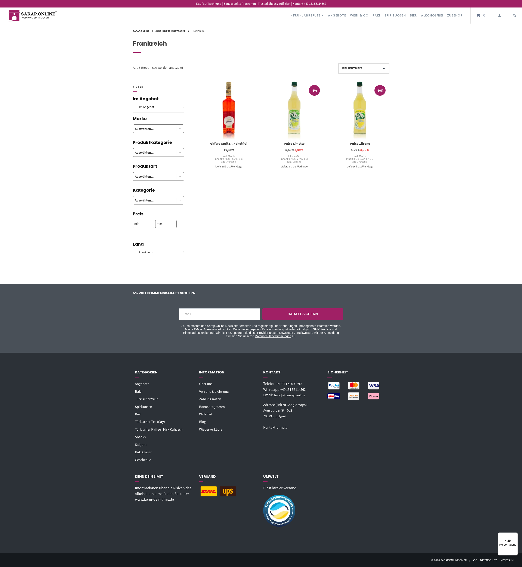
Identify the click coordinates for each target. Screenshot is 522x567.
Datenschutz (486, 559)
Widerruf (206, 414)
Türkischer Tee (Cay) (151, 421)
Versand (231, 161)
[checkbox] (158, 106)
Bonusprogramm (213, 406)
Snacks (140, 436)
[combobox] (151, 128)
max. (160, 223)
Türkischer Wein (148, 399)
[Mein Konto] (499, 15)
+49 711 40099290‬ (290, 383)
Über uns (206, 383)
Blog (203, 421)
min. (137, 223)
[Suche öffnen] (514, 15)
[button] (180, 128)
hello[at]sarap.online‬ (291, 395)
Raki (376, 15)
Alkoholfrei (432, 15)
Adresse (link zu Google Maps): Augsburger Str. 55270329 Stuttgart (287, 410)
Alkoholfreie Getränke (173, 31)
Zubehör (455, 15)
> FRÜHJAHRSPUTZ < (307, 15)
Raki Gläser (144, 451)
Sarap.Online (142, 31)
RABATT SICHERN (303, 314)
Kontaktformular (276, 427)
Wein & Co (359, 15)
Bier (413, 15)
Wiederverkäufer (212, 429)
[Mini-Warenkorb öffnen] (481, 15)
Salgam (141, 444)
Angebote (337, 15)
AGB (471, 559)
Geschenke (144, 459)
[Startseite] (32, 15)
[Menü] (515, 535)
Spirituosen (395, 15)
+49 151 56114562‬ (294, 389)
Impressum (505, 559)
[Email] (219, 314)
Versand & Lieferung (215, 391)
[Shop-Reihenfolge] (363, 68)
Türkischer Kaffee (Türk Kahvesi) (160, 429)
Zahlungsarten (211, 399)
